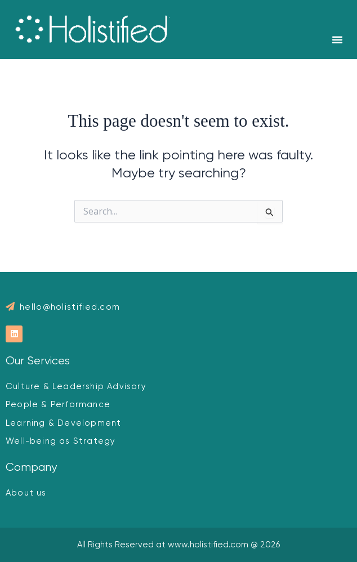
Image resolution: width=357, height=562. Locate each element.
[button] (337, 39)
